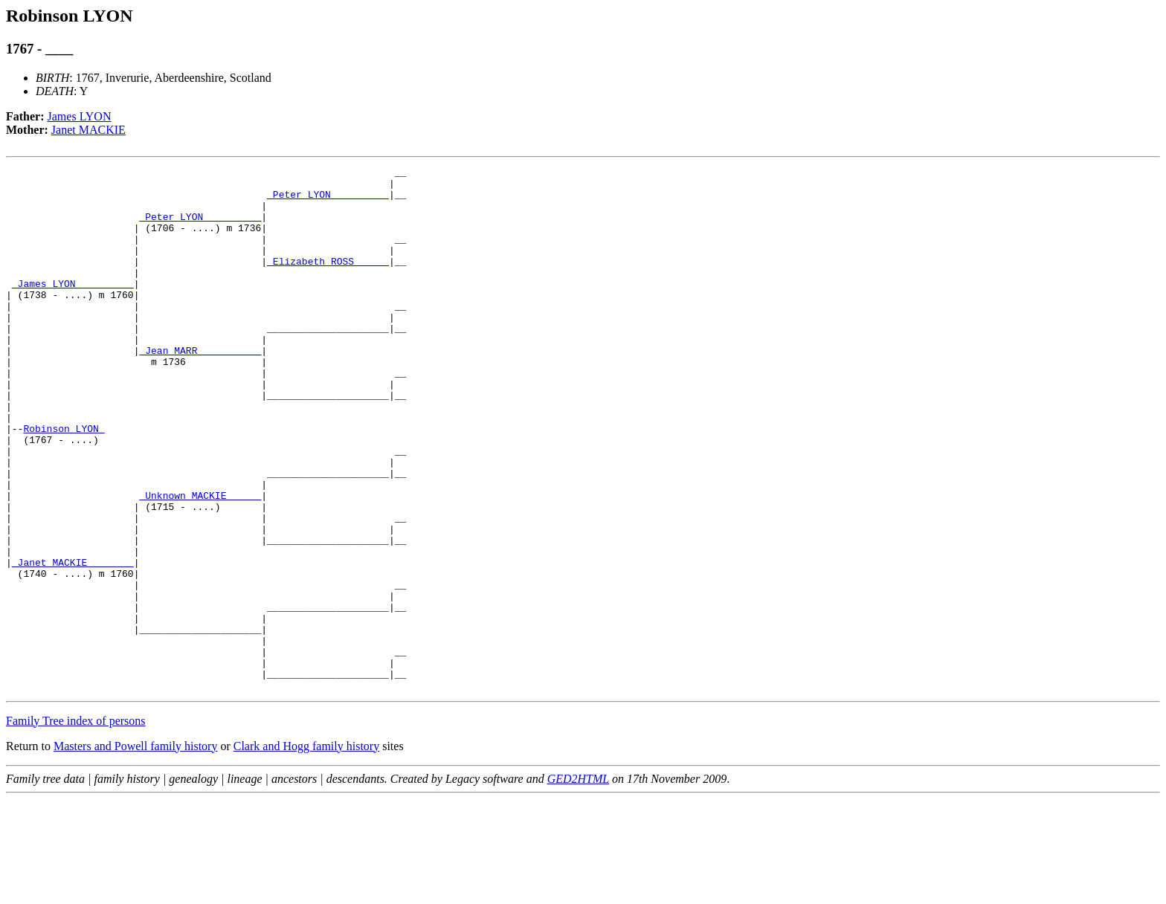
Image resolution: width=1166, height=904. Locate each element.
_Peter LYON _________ (328, 200)
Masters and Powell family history (135, 851)
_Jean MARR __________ (200, 388)
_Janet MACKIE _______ (73, 642)
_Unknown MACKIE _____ (200, 562)
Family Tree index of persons (76, 825)
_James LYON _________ (73, 307)
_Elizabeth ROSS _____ (328, 281)
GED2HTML (578, 883)
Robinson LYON (63, 481)
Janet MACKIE (88, 129)
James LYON (80, 116)
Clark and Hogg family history (306, 851)
